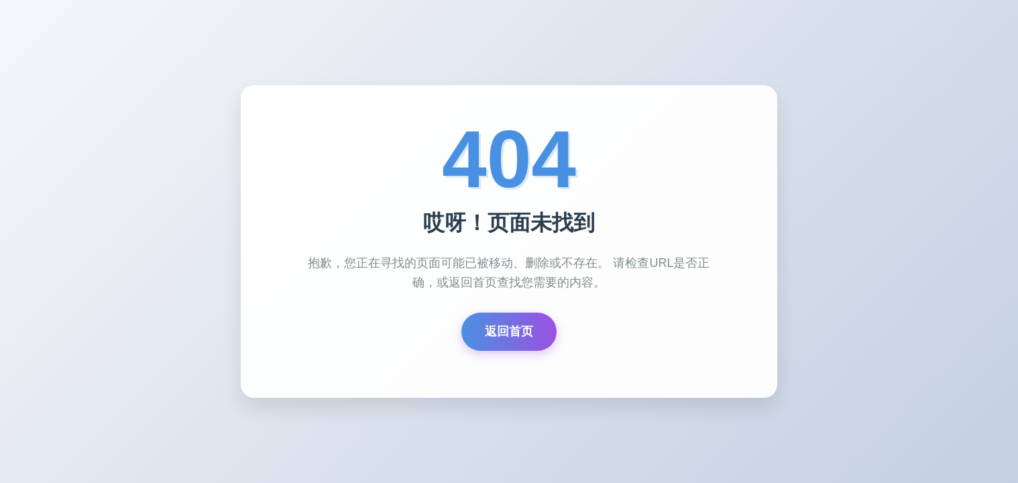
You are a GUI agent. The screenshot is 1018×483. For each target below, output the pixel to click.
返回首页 (509, 331)
